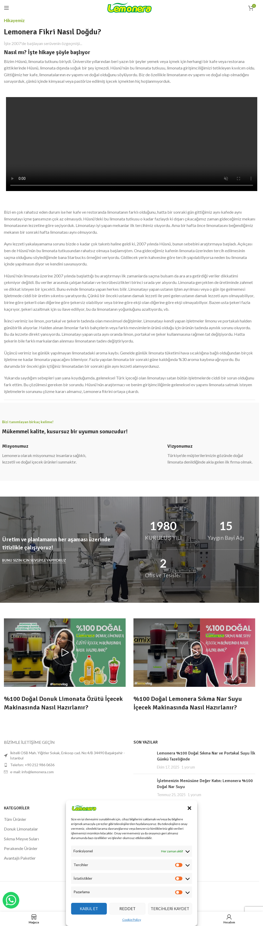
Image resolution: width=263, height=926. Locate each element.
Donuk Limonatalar (21, 828)
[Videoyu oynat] (65, 652)
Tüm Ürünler (15, 819)
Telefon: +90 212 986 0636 (32, 765)
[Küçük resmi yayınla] (143, 760)
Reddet (127, 908)
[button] (189, 808)
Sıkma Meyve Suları (21, 838)
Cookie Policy (131, 920)
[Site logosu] (129, 7)
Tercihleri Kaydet (170, 908)
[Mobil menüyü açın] (6, 8)
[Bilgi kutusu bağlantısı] (47, 454)
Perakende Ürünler (21, 848)
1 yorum (188, 767)
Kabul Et (89, 908)
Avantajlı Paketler (20, 857)
